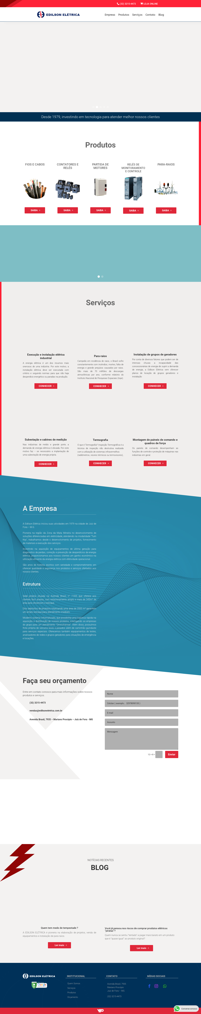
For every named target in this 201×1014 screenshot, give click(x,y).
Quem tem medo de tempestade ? (59, 927)
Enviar (171, 754)
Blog (161, 15)
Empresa (110, 15)
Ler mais (59, 945)
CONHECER (45, 386)
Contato (150, 15)
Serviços (137, 15)
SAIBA (34, 210)
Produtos (123, 15)
